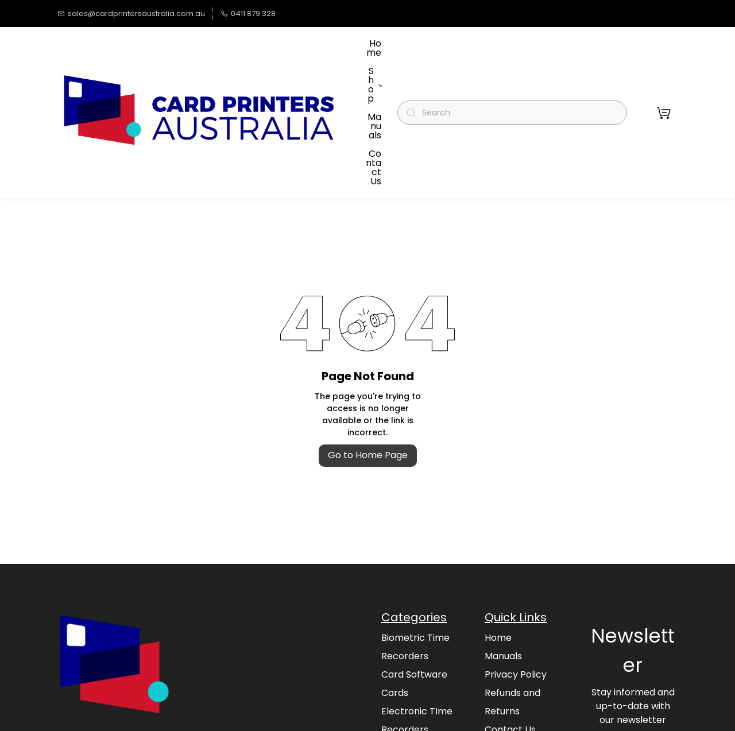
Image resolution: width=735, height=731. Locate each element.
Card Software (414, 603)
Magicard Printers (421, 695)
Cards (394, 621)
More (374, 76)
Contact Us (510, 658)
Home (498, 566)
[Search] (517, 77)
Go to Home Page (368, 383)
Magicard (402, 676)
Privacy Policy (516, 603)
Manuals (503, 584)
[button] (664, 77)
